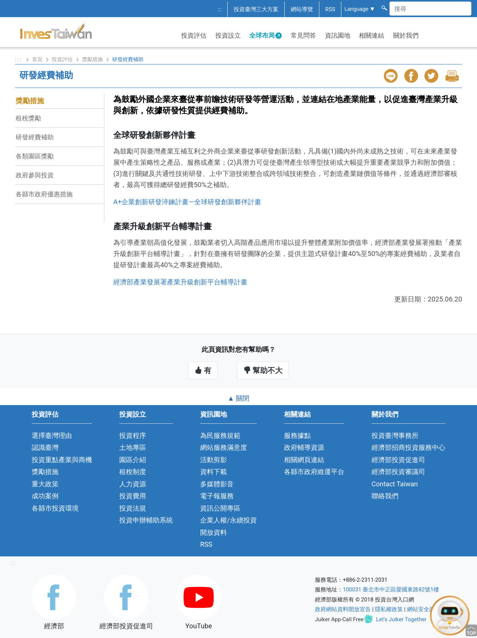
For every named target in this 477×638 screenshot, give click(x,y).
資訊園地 (337, 35)
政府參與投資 (35, 175)
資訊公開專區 (220, 508)
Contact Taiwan (395, 484)
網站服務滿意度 (223, 447)
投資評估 (193, 35)
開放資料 (213, 532)
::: (219, 9)
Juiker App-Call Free (339, 619)
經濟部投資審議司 (398, 472)
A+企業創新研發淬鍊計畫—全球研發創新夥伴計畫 (187, 202)
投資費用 (132, 496)
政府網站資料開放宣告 (343, 609)
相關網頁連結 (304, 460)
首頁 (37, 59)
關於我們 (405, 35)
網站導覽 (302, 9)
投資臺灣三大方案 (256, 9)
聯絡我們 (385, 496)
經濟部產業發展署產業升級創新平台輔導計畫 (180, 282)
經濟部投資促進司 (398, 460)
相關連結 (371, 35)
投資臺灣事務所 (395, 435)
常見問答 (303, 35)
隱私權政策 (389, 609)
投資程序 (132, 435)
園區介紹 (132, 460)
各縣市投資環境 (55, 508)
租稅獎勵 (28, 118)
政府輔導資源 (304, 447)
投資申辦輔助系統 (146, 520)
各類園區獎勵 (35, 156)
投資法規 (132, 508)
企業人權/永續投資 (228, 520)
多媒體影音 (217, 484)
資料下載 (213, 472)
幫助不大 (262, 370)
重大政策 (45, 484)
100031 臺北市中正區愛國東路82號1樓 (391, 589)
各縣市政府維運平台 (314, 472)
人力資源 (132, 484)
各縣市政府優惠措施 (44, 194)
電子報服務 (217, 496)
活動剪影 (213, 460)
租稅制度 (132, 472)
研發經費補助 (35, 137)
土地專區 (132, 447)
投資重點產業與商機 (62, 460)
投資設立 (228, 35)
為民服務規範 (220, 435)
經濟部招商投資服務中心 (408, 447)
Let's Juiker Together (401, 619)
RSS (330, 9)
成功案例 (45, 496)
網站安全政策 (423, 609)
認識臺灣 (45, 447)
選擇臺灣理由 (52, 435)
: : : (19, 59)
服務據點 (297, 435)
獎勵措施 (92, 59)
